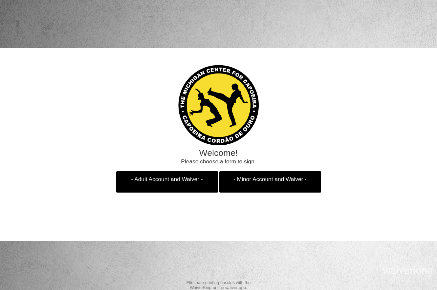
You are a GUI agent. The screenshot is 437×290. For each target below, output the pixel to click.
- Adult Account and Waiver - (167, 179)
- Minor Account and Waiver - (270, 179)
